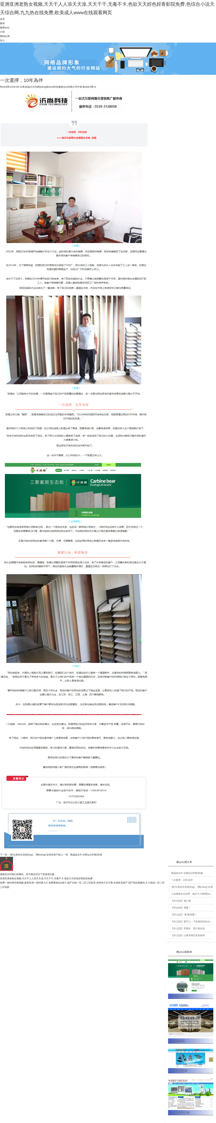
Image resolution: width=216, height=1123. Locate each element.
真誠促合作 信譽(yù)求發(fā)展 (86, 854)
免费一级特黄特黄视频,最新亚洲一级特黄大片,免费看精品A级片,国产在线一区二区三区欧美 (48, 882)
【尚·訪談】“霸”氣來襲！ (184, 914)
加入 (2, 40)
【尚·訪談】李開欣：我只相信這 (188, 928)
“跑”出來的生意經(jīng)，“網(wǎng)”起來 (192, 887)
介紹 (2, 31)
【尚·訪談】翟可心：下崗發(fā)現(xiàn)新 (192, 921)
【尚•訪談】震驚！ (181, 907)
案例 (2, 23)
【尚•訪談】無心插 (181, 900)
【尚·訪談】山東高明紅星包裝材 (188, 935)
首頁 (2, 19)
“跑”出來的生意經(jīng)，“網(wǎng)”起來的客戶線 (35, 854)
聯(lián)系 (5, 36)
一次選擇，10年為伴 (182, 880)
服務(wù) (4, 27)
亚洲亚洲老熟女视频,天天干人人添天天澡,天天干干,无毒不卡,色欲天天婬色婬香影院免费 (46, 878)
